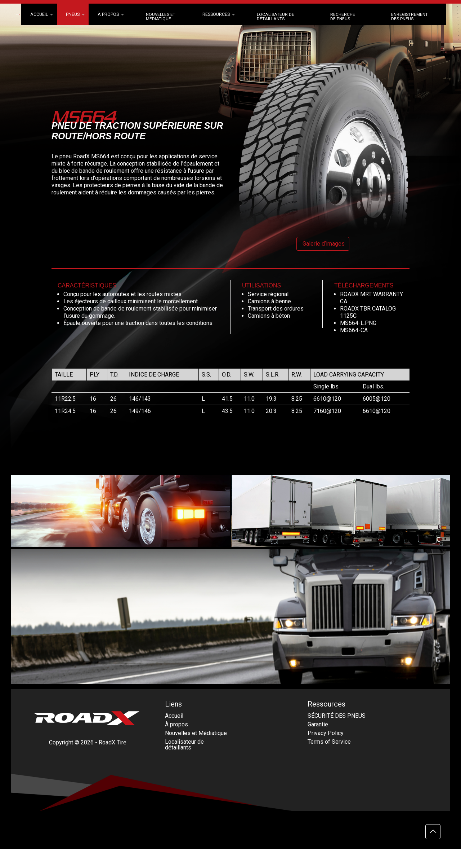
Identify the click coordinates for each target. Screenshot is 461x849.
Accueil (174, 715)
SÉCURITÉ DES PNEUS (337, 715)
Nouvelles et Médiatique (196, 733)
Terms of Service (329, 741)
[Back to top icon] (432, 831)
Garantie (318, 724)
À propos (176, 724)
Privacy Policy (326, 733)
